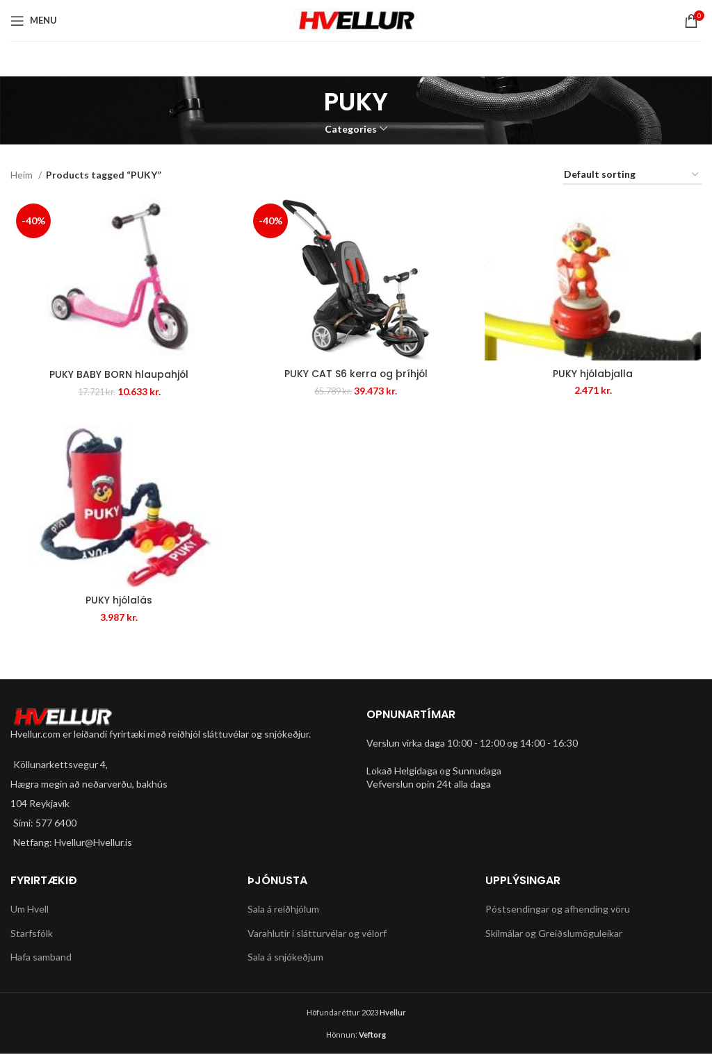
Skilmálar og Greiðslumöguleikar (553, 934)
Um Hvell (29, 909)
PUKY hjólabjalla (593, 374)
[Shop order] (632, 175)
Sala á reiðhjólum (283, 909)
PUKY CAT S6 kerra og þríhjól (356, 374)
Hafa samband (41, 957)
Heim (22, 175)
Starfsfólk (31, 934)
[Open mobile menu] (33, 21)
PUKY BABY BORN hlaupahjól (118, 375)
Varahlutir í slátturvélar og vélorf (317, 934)
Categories (351, 129)
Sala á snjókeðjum (285, 957)
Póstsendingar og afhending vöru (557, 909)
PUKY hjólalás (118, 601)
